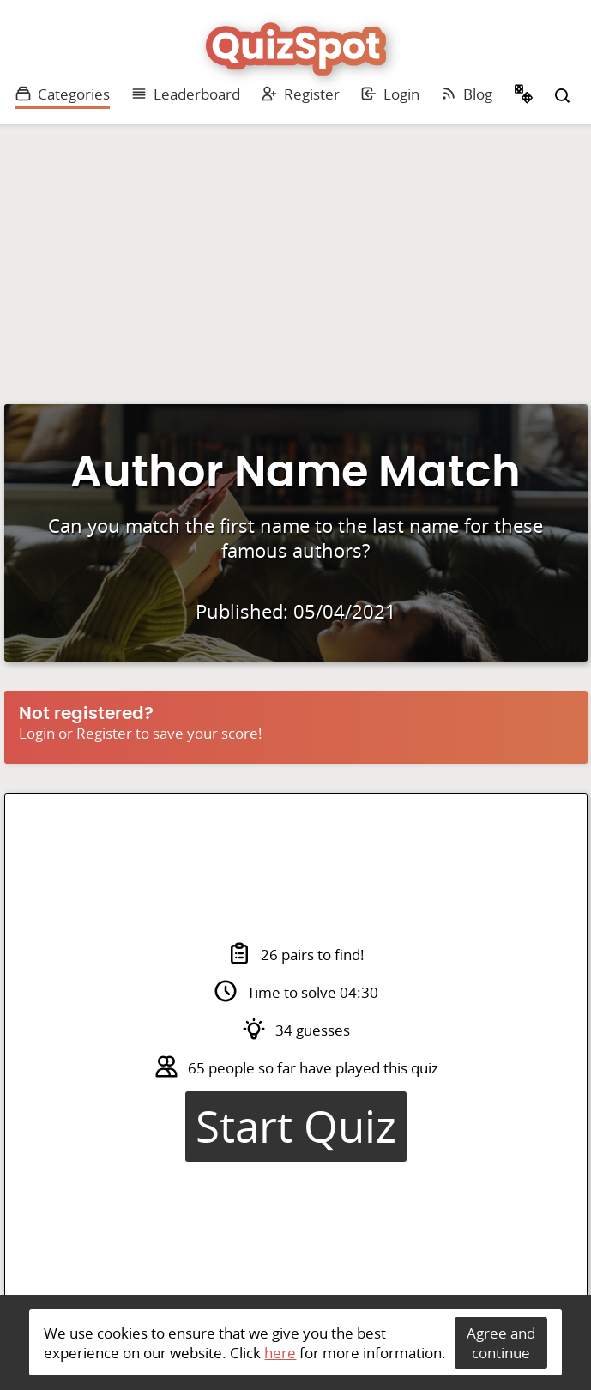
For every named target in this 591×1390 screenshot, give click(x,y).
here (280, 1353)
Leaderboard (185, 94)
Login (389, 94)
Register (300, 94)
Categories (62, 94)
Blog (466, 94)
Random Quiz (524, 96)
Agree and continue (501, 1343)
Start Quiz (296, 1126)
